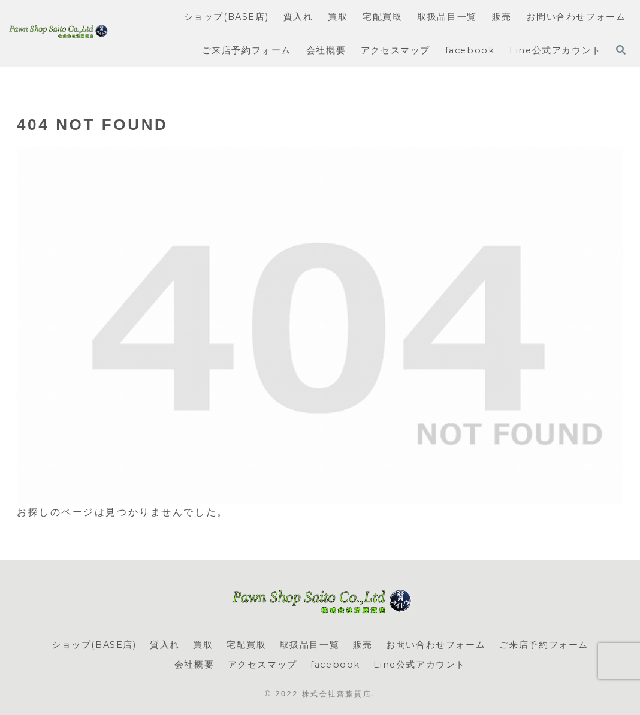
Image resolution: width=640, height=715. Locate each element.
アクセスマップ (262, 664)
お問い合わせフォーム (435, 644)
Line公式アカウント (419, 664)
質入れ (165, 644)
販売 (363, 644)
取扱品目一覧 (310, 644)
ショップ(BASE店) (94, 644)
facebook (335, 664)
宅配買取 (246, 644)
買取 (203, 644)
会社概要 (194, 664)
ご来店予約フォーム (543, 644)
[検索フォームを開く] (621, 50)
